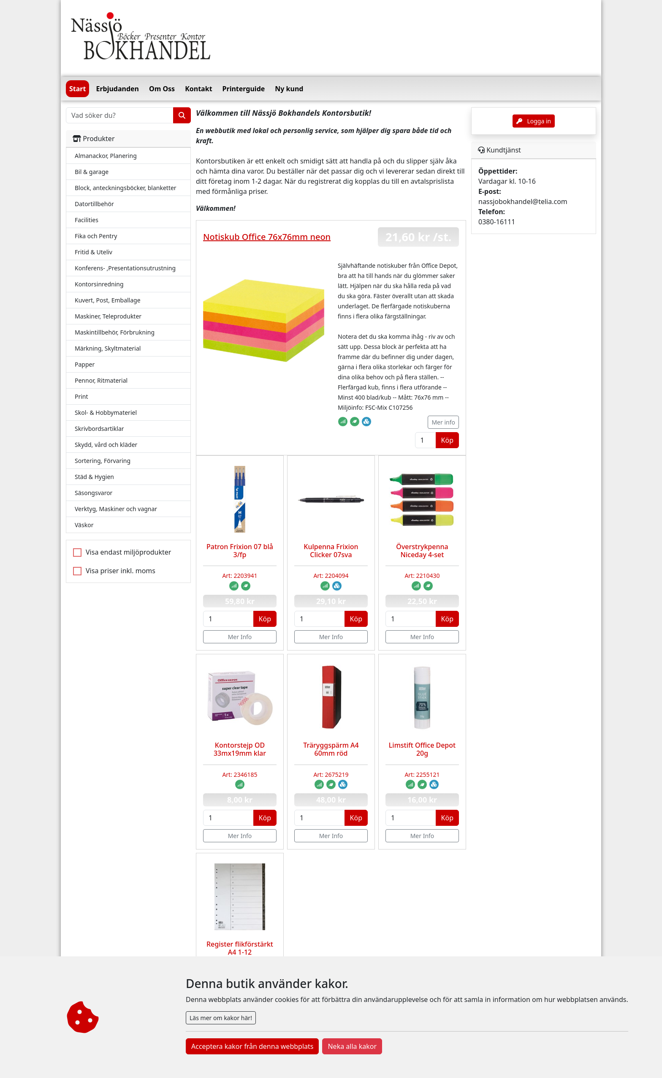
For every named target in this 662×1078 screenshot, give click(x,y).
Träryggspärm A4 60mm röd (330, 749)
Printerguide (243, 88)
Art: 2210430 (422, 576)
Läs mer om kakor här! (221, 1018)
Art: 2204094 (330, 576)
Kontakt (198, 88)
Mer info (443, 422)
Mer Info (240, 637)
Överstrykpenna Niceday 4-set (422, 550)
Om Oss (162, 88)
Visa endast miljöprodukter (128, 552)
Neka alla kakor (352, 1046)
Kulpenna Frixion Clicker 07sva (331, 550)
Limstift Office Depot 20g (422, 749)
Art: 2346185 (239, 774)
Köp (447, 440)
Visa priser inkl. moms (120, 570)
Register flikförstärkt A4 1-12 (239, 948)
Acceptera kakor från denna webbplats (252, 1046)
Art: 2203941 (239, 576)
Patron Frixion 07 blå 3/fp (239, 550)
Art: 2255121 (422, 774)
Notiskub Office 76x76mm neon (267, 236)
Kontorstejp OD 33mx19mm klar (240, 749)
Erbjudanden (117, 88)
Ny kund (289, 88)
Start (77, 88)
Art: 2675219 (330, 774)
